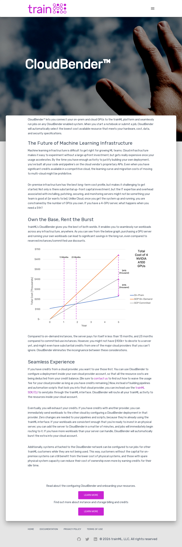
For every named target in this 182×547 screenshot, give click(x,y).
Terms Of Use (95, 529)
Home (31, 529)
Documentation (49, 529)
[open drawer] (152, 8)
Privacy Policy (72, 529)
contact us (101, 378)
